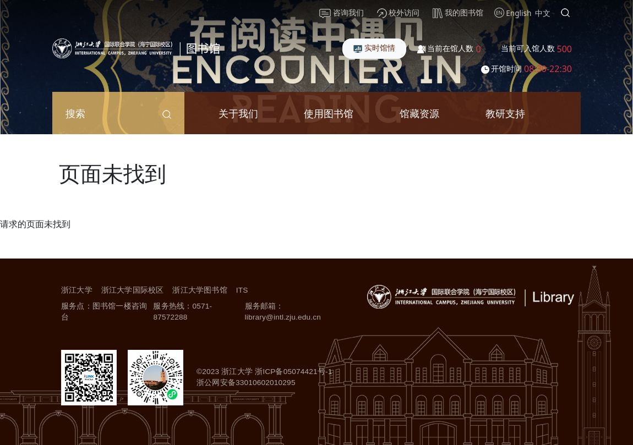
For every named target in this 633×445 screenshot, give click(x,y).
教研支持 (505, 113)
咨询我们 (341, 12)
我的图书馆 (458, 12)
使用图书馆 (328, 113)
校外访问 (398, 12)
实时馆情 (374, 47)
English (518, 13)
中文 (542, 13)
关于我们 (238, 113)
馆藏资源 (419, 113)
